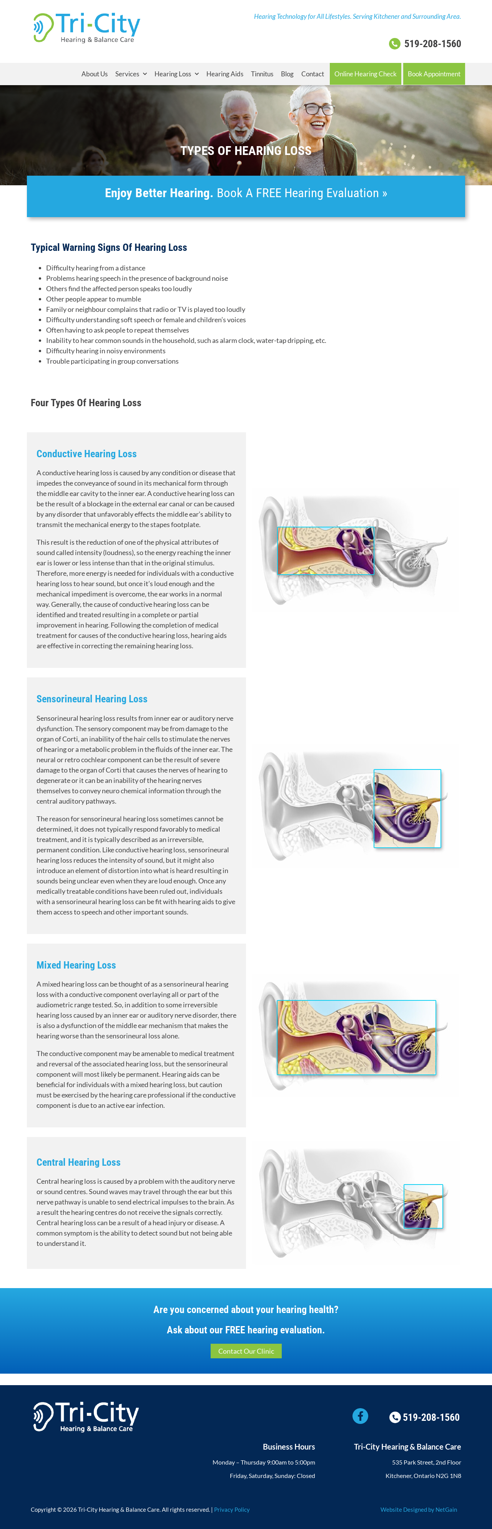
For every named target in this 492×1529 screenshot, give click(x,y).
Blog (287, 74)
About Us (94, 74)
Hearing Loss (177, 74)
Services (131, 74)
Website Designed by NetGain (419, 1509)
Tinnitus (262, 74)
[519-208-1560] (395, 43)
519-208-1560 (432, 43)
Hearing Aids (224, 74)
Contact (312, 74)
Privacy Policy (232, 1509)
